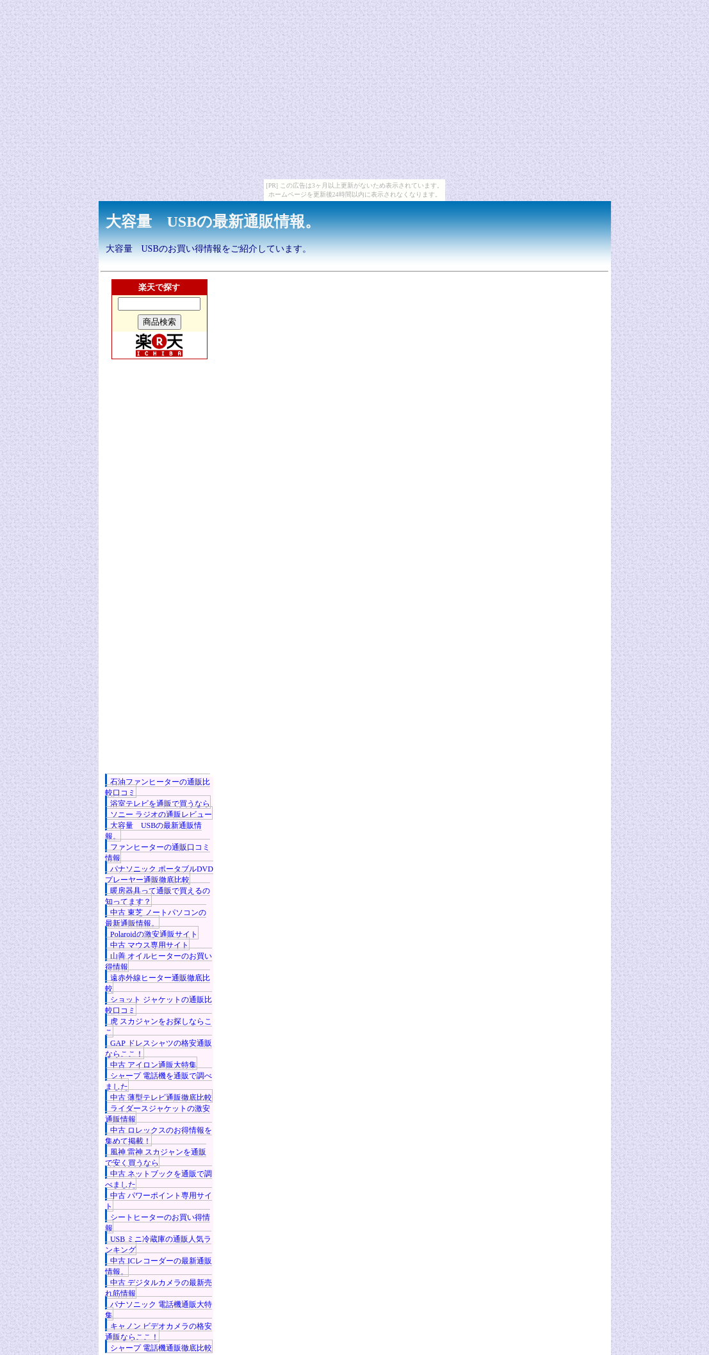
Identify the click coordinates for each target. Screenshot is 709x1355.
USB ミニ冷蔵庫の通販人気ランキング (158, 1244)
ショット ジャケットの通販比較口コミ (158, 1005)
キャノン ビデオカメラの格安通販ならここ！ (158, 1332)
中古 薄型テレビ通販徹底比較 (161, 1097)
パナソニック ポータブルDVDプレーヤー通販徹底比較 (159, 874)
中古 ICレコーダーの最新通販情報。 (158, 1266)
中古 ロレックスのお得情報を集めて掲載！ (158, 1136)
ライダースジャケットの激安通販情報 (157, 1114)
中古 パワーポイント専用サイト (158, 1201)
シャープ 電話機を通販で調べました (158, 1081)
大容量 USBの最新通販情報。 (213, 221)
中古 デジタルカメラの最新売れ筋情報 (158, 1288)
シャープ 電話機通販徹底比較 (161, 1347)
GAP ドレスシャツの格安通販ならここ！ (158, 1049)
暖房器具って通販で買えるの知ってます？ (157, 896)
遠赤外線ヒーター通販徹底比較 (157, 983)
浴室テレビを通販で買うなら (160, 803)
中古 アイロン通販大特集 (153, 1064)
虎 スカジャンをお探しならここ (158, 1027)
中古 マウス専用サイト (149, 945)
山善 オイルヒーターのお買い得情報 (158, 961)
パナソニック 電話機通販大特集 (158, 1310)
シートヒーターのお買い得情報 (157, 1223)
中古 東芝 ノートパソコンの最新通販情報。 (155, 918)
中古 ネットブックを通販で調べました (158, 1179)
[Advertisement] (159, 585)
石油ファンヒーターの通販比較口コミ (157, 787)
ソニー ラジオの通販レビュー (161, 814)
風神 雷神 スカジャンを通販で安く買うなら (155, 1157)
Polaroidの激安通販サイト (154, 934)
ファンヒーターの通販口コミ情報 (157, 853)
